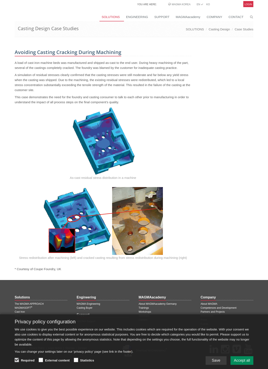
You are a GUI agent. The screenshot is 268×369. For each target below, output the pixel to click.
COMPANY (214, 17)
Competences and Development (218, 307)
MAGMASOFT (23, 307)
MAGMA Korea (181, 4)
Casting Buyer (84, 307)
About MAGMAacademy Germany (158, 303)
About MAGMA (209, 303)
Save (215, 360)
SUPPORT (161, 17)
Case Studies (244, 29)
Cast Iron (20, 311)
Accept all (242, 360)
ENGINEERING (137, 17)
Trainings (144, 307)
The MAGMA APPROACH (29, 303)
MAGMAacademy (188, 17)
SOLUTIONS (111, 17)
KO (208, 4)
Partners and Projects (213, 311)
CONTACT (236, 17)
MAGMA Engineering (88, 303)
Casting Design (219, 29)
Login (248, 4)
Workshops (145, 311)
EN (200, 4)
